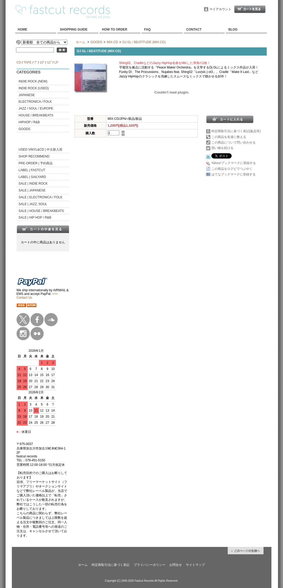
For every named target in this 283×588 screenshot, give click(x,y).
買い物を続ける (222, 148)
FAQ (147, 29)
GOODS (25, 129)
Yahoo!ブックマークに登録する (233, 163)
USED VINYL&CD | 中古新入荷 (40, 149)
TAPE (28, 62)
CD (19, 62)
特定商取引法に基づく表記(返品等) (236, 131)
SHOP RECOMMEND (34, 156)
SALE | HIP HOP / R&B (35, 217)
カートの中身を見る (43, 229)
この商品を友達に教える (228, 137)
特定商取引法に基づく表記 (111, 565)
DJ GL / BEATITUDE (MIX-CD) (144, 42)
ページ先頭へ (246, 550)
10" (42, 62)
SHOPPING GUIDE (74, 29)
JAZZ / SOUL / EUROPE (36, 108)
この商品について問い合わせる (233, 142)
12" (49, 62)
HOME (22, 29)
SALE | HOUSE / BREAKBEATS (41, 211)
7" (35, 62)
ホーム (80, 42)
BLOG (233, 29)
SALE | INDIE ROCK (33, 183)
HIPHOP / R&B (29, 122)
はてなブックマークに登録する (233, 174)
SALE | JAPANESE (32, 190)
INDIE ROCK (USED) (34, 88)
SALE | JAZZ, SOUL (33, 204)
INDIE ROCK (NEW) (33, 81)
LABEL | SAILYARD (32, 177)
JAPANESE (27, 95)
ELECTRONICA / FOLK (35, 101)
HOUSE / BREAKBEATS (36, 115)
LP (56, 62)
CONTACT (194, 29)
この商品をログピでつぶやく (231, 169)
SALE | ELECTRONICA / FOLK (41, 197)
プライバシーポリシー (149, 565)
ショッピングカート (250, 9)
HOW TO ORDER (114, 29)
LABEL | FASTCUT (32, 170)
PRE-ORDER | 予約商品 (36, 163)
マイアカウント (220, 9)
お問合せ (175, 565)
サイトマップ (195, 565)
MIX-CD (112, 42)
